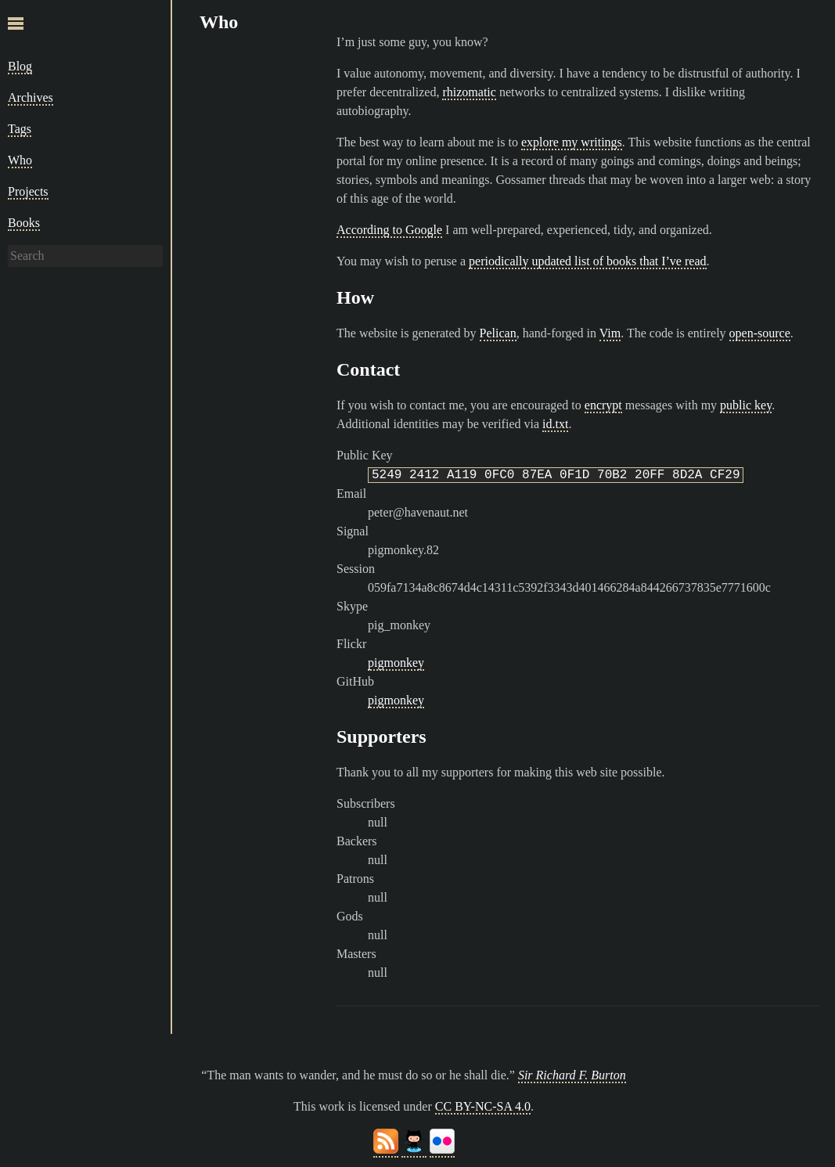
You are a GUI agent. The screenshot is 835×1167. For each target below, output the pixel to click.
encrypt (603, 405)
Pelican (498, 333)
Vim (610, 333)
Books (24, 222)
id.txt (555, 423)
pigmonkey (396, 662)
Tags (19, 128)
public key (746, 405)
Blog (20, 66)
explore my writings (571, 142)
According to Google (389, 229)
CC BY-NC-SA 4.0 (483, 1106)
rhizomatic (468, 92)
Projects (28, 191)
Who (20, 160)
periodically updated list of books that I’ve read (587, 261)
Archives (30, 97)
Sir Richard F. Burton (572, 1075)
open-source (759, 333)
